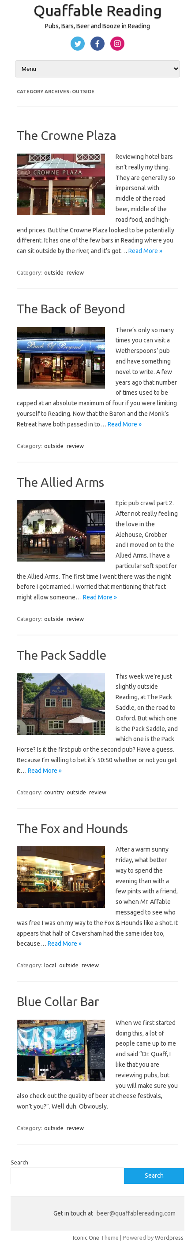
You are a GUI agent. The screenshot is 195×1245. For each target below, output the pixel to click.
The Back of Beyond (71, 309)
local (50, 965)
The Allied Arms (60, 482)
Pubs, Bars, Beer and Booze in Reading (97, 25)
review (75, 272)
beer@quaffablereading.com (136, 1213)
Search (19, 1162)
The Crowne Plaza (66, 135)
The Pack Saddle (61, 655)
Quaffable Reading (98, 10)
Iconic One (86, 1237)
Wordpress (169, 1237)
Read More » (145, 250)
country (54, 792)
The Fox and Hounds (72, 828)
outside (54, 272)
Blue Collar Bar (58, 1001)
